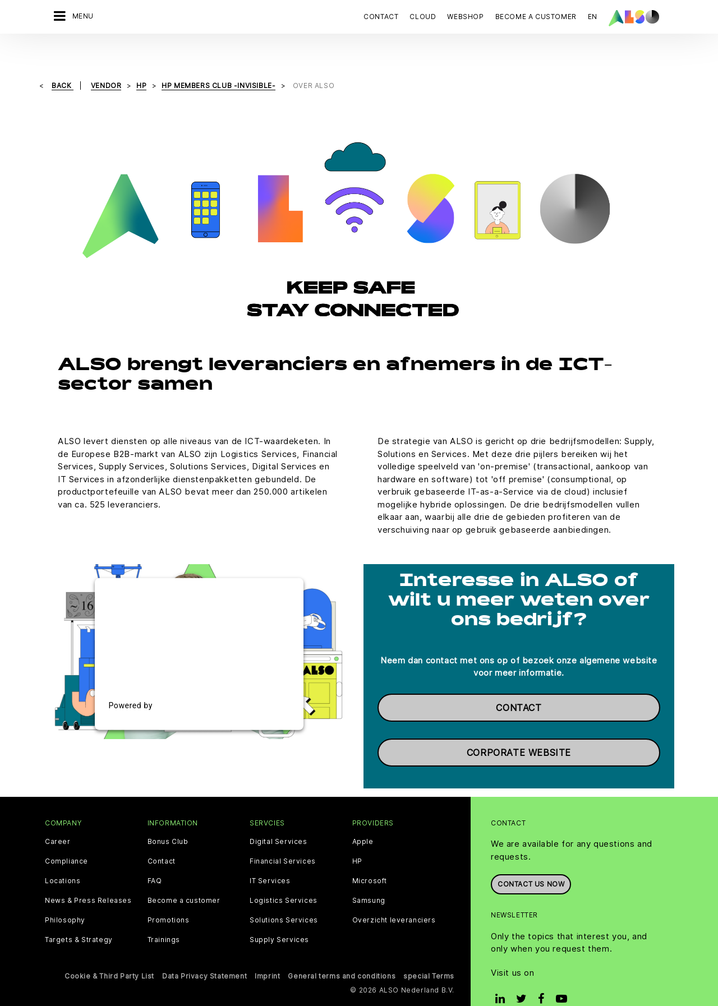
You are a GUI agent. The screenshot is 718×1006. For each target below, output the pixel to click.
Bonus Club (168, 818)
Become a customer (184, 877)
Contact (380, 16)
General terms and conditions (341, 952)
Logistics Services (283, 877)
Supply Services (279, 916)
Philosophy (65, 897)
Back (62, 62)
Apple (363, 818)
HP (357, 838)
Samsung (368, 877)
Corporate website (519, 728)
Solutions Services (284, 897)
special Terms (428, 952)
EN (592, 16)
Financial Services (283, 838)
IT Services (270, 857)
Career (58, 818)
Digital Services (278, 818)
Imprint (267, 952)
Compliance (66, 838)
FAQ (155, 857)
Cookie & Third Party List (109, 952)
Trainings (164, 916)
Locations (62, 857)
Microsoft (369, 857)
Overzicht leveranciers (394, 897)
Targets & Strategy (79, 916)
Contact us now (531, 860)
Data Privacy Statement (204, 952)
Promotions (169, 897)
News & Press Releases (88, 877)
